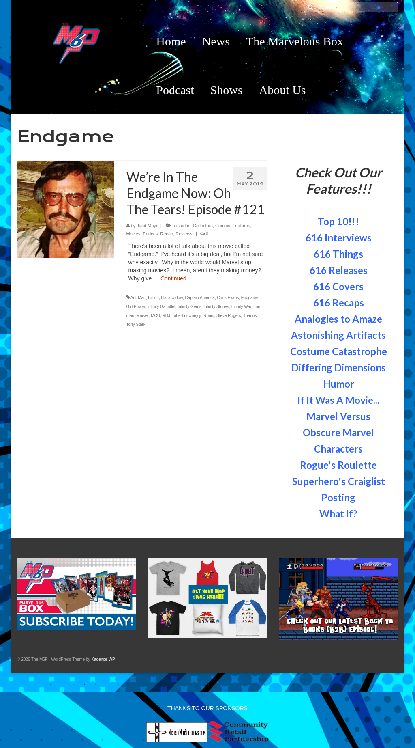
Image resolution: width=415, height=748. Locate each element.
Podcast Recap (158, 233)
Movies (133, 233)
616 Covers (338, 286)
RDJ (166, 315)
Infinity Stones (216, 306)
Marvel (143, 315)
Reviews (184, 233)
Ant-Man (138, 297)
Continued (173, 278)
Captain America (199, 297)
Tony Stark (135, 324)
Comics (222, 225)
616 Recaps (338, 302)
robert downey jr (187, 315)
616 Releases (339, 270)
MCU (155, 315)
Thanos (250, 315)
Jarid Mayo (147, 225)
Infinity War (241, 306)
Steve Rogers (228, 315)
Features (241, 225)
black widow (171, 297)
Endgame (250, 297)
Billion (153, 297)
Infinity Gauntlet (161, 306)
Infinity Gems (189, 306)
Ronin (208, 315)
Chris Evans (228, 297)
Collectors (203, 225)
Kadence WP (103, 659)
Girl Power (135, 306)
